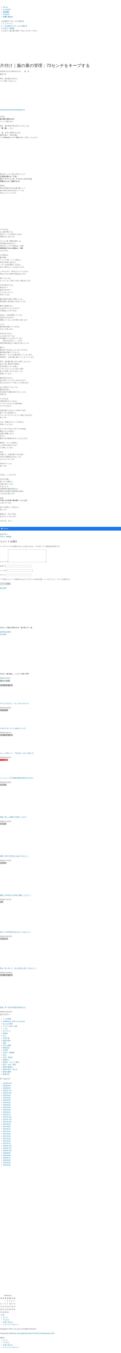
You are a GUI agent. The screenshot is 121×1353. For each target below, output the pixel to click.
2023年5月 (7, 1091)
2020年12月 (7, 1148)
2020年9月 (7, 1155)
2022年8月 (7, 1100)
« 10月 (2, 1317)
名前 (2, 568)
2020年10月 (7, 1153)
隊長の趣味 (7, 1074)
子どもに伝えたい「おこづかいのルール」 (15, 706)
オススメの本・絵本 (10, 1028)
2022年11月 (7, 1093)
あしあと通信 (8, 1026)
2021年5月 (7, 1136)
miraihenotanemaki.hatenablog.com (12, 110)
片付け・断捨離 (5, 537)
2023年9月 (7, 1088)
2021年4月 (7, 1139)
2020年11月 (7, 1151)
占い (4, 1038)
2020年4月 (7, 1167)
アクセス (6, 1322)
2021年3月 (7, 1141)
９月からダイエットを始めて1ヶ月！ (13, 731)
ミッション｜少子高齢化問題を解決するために (17, 780)
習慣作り (6, 1062)
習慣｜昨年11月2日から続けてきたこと (14, 858)
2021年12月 (7, 1119)
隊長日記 (6, 1077)
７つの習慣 (7, 1021)
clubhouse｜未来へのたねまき (14, 1024)
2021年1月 (7, 1146)
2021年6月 (7, 1134)
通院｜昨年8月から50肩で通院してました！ (16, 898)
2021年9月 (7, 1127)
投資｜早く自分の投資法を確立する (13, 1010)
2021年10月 (7, 1124)
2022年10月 (7, 1095)
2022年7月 (7, 1103)
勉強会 (5, 1036)
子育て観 (6, 1040)
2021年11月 (7, 1122)
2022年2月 (7, 1115)
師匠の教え (7, 1043)
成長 (4, 1045)
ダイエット (7, 1033)
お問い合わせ (8, 1324)
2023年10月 (7, 1086)
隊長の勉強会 (8, 1069)
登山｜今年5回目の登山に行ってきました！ (15, 934)
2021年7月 (7, 1131)
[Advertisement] (60, 48)
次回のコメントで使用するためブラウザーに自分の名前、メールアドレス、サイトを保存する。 (36, 582)
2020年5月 (7, 1165)
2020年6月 (7, 1163)
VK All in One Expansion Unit (44, 1336)
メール (3, 573)
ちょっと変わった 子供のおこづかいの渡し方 (17, 756)
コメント (4, 564)
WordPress (13, 1336)
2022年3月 (7, 1112)
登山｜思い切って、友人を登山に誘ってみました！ (18, 971)
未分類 (5, 1053)
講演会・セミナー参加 (11, 1065)
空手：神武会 (8, 1060)
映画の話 (6, 1050)
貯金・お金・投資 (9, 1067)
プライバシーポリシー (11, 1327)
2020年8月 (7, 1158)
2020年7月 (7, 1160)
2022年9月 (7, 1098)
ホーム (5, 1320)
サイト (2, 577)
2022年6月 (7, 1105)
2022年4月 (7, 1110)
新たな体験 (7, 1048)
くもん (5, 1031)
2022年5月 (7, 1107)
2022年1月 (7, 1117)
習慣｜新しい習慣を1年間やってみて (13, 819)
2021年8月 (7, 1129)
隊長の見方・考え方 (10, 1072)
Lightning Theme (26, 1336)
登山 (4, 1057)
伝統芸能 (14, 491)
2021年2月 (7, 1143)
